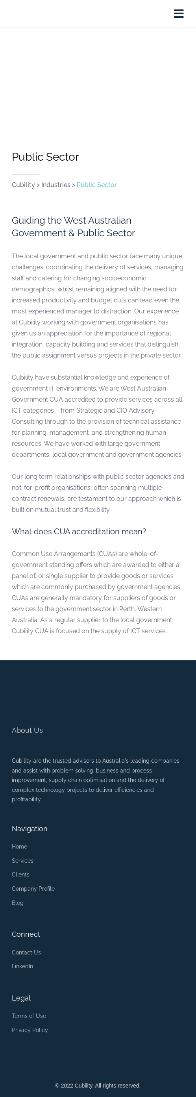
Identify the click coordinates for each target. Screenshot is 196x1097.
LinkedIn (22, 966)
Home (19, 846)
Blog (18, 903)
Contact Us (26, 952)
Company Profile (33, 889)
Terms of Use (29, 1016)
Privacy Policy (30, 1030)
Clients (21, 874)
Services (22, 861)
